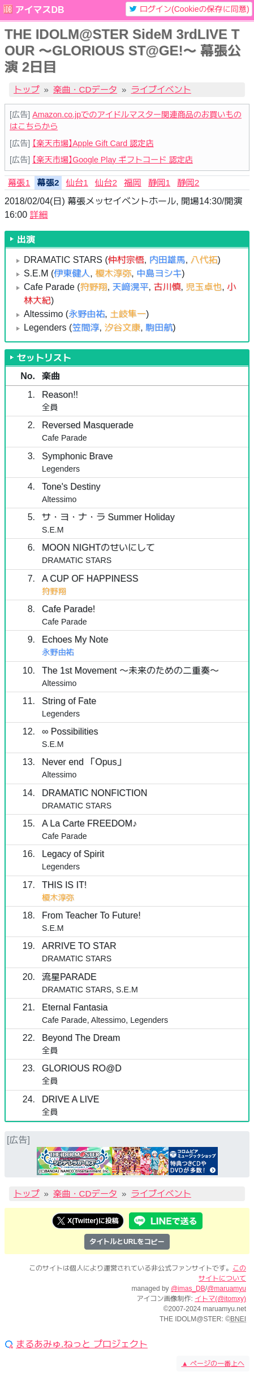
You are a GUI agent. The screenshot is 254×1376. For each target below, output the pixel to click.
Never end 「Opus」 (84, 762)
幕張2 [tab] (48, 182)
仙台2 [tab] (106, 182)
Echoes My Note (75, 639)
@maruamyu (226, 1289)
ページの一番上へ (213, 1364)
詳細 (38, 214)
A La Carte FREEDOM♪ (89, 823)
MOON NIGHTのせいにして (98, 547)
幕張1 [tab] (19, 182)
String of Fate (69, 701)
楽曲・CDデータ (85, 89)
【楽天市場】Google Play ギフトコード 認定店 (112, 159)
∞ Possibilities (70, 731)
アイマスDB (39, 10)
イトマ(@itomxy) (220, 1299)
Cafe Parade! (68, 609)
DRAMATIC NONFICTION (94, 793)
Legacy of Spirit (73, 854)
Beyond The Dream (81, 1038)
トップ (27, 89)
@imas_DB (188, 1289)
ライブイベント (161, 89)
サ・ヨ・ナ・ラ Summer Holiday (108, 517)
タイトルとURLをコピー (127, 1242)
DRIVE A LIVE (70, 1099)
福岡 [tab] (132, 182)
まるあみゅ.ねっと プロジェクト (82, 1344)
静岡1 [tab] (159, 182)
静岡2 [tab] (188, 182)
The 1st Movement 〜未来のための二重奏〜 (130, 670)
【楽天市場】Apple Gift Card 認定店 (92, 143)
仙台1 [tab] (77, 182)
